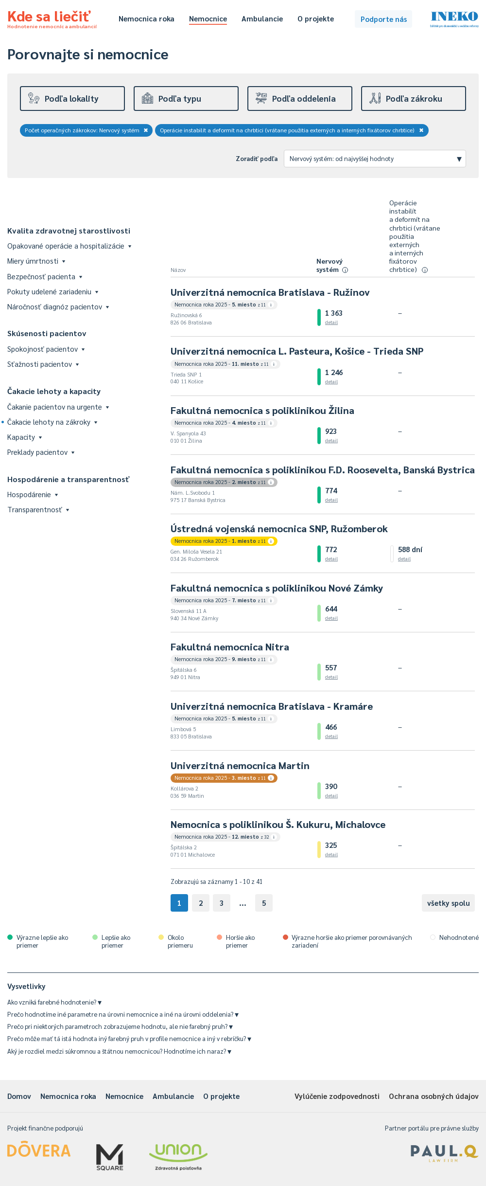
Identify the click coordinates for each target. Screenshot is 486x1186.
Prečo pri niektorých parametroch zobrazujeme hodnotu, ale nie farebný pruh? (120, 1026)
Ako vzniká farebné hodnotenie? (54, 1002)
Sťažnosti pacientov (43, 363)
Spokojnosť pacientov (46, 348)
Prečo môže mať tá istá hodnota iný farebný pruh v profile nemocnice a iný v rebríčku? (129, 1038)
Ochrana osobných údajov (434, 1095)
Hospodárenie (32, 494)
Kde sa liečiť (52, 17)
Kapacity (24, 436)
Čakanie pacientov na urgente (58, 406)
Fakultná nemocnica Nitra (230, 646)
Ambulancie (262, 18)
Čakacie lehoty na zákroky (52, 421)
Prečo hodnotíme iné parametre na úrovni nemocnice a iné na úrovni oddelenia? (123, 1014)
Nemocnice (208, 18)
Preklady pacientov (40, 451)
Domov (19, 1095)
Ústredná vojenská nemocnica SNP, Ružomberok (279, 528)
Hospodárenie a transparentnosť (68, 479)
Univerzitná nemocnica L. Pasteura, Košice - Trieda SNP (297, 350)
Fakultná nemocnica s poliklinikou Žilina (262, 410)
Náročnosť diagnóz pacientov (58, 306)
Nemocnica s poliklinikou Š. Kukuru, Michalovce (278, 824)
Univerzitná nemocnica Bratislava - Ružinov (270, 292)
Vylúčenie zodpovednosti (337, 1095)
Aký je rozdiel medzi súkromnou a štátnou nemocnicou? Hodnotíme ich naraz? (119, 1051)
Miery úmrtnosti (36, 260)
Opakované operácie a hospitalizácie (69, 245)
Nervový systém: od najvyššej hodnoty (376, 158)
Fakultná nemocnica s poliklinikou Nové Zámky (277, 587)
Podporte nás (384, 18)
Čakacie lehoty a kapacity (54, 391)
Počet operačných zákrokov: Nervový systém (86, 130)
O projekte (315, 18)
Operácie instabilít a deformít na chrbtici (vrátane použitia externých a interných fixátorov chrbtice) (292, 130)
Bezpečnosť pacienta (44, 276)
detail (331, 322)
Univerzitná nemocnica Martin (240, 765)
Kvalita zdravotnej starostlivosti (68, 230)
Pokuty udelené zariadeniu (52, 291)
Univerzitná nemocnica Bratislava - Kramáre (272, 706)
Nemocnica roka (146, 18)
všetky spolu (448, 902)
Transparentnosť (38, 509)
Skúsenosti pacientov (47, 333)
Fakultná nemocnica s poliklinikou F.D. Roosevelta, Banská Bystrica (323, 469)
